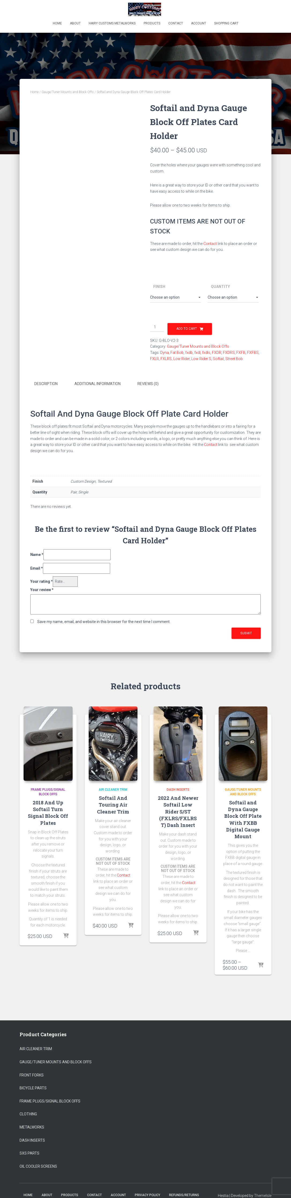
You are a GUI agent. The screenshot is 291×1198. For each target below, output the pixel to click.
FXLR (154, 359)
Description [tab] (46, 384)
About (75, 23)
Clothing (28, 1113)
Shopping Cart (226, 23)
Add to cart (186, 329)
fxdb (189, 352)
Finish (159, 286)
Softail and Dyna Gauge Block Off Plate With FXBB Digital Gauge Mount (243, 819)
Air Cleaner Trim (113, 789)
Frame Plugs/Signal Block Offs (50, 1100)
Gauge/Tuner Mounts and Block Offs (68, 92)
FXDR (216, 352)
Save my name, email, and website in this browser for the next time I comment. (103, 621)
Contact (175, 23)
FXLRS (166, 359)
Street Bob (234, 359)
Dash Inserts (178, 789)
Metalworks (32, 1126)
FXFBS (253, 352)
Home (57, 23)
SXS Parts (29, 1153)
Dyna (164, 352)
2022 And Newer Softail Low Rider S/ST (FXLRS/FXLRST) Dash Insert (178, 811)
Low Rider (181, 359)
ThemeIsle (262, 1195)
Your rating (41, 581)
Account (198, 23)
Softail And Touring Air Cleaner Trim (113, 804)
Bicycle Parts (33, 1087)
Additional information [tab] (97, 384)
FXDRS (229, 352)
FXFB (240, 352)
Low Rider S (201, 359)
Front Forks (32, 1074)
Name (36, 554)
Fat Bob (177, 352)
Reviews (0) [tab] (148, 384)
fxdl (197, 352)
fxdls (206, 352)
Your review (42, 589)
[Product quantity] (157, 327)
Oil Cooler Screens (38, 1165)
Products (152, 23)
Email (36, 567)
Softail (218, 359)
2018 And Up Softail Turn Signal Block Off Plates (48, 812)
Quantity (220, 286)
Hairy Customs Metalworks (112, 23)
